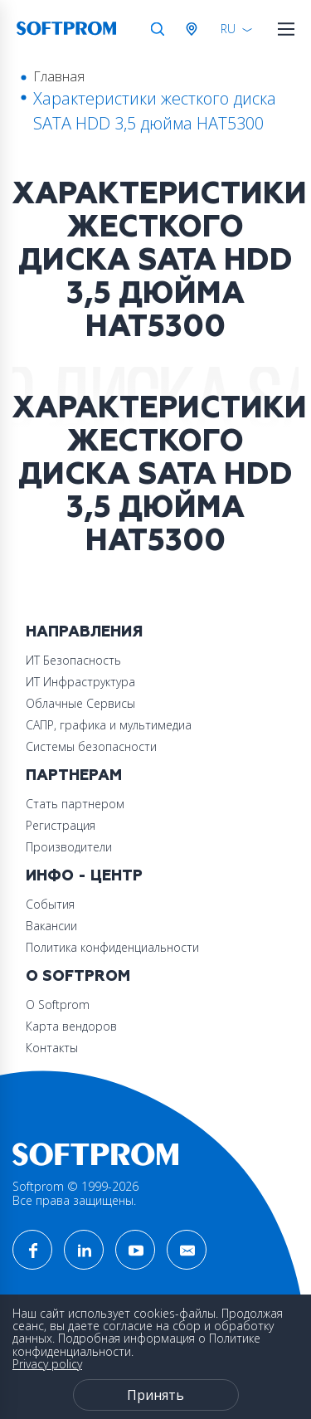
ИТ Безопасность (73, 660)
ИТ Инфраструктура (80, 682)
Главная (59, 76)
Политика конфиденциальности (112, 947)
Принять (155, 1395)
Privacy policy (47, 1364)
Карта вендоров (71, 1026)
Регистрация (60, 825)
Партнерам (74, 775)
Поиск (157, 29)
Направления (84, 631)
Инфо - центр (84, 875)
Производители (69, 847)
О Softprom (78, 976)
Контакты (52, 1048)
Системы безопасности (91, 746)
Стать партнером (75, 804)
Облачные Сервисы (80, 703)
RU (228, 29)
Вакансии (51, 926)
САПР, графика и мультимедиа (109, 725)
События (50, 904)
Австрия (195, 29)
